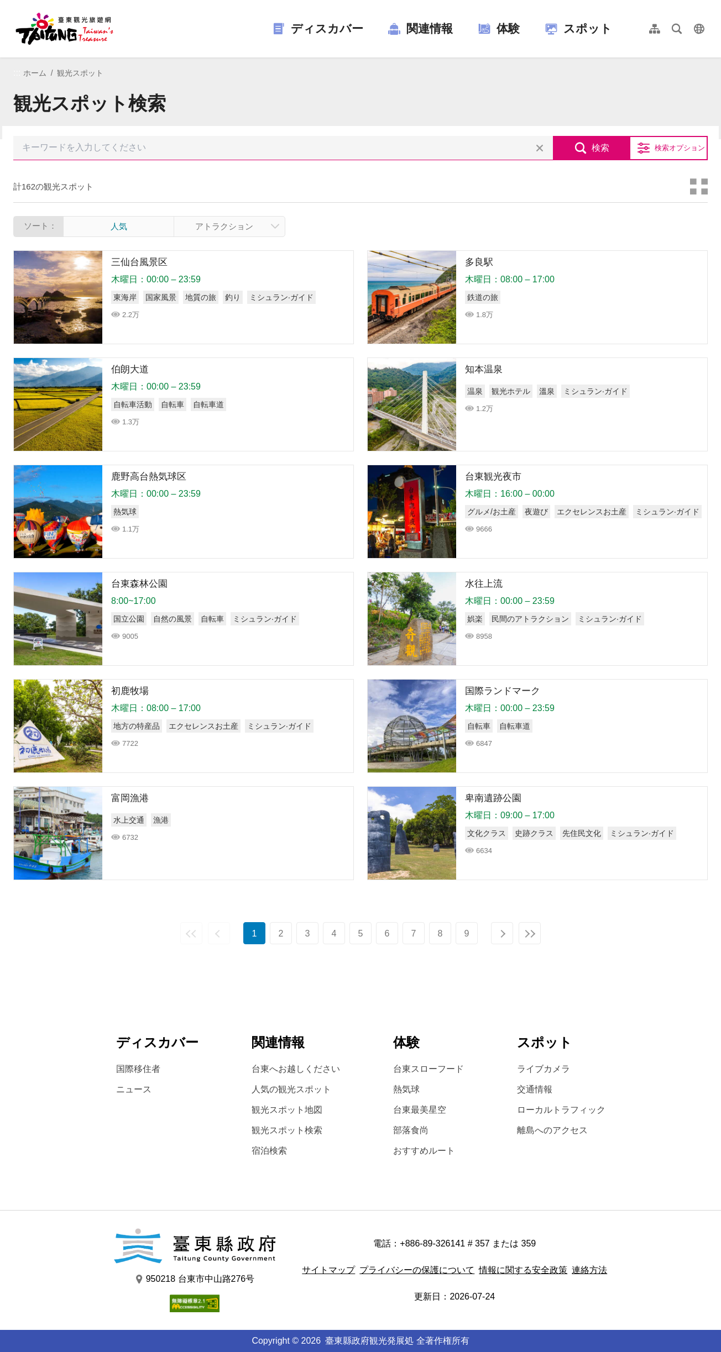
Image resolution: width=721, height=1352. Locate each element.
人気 (119, 226)
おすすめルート (424, 1150)
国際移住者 (138, 1069)
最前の (191, 933)
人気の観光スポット (291, 1089)
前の (219, 933)
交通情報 (534, 1089)
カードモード (699, 187)
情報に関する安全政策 (523, 1270)
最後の (530, 933)
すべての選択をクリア (539, 148)
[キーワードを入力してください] (283, 148)
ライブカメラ (543, 1069)
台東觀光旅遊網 (64, 28)
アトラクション (224, 226)
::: (16, 72)
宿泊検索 (269, 1150)
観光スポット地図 (287, 1109)
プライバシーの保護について (416, 1270)
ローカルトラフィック (561, 1109)
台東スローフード (428, 1069)
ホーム (34, 73)
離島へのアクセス (552, 1130)
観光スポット (80, 73)
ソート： (40, 225)
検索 (600, 147)
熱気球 (406, 1089)
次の (502, 933)
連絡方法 (589, 1270)
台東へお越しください (296, 1069)
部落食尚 (411, 1130)
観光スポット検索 (287, 1130)
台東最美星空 (419, 1109)
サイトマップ (328, 1270)
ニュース (133, 1089)
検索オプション (680, 148)
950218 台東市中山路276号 (195, 1279)
